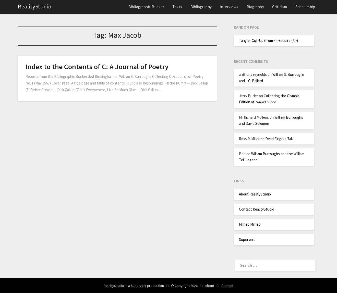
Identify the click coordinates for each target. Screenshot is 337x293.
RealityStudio (35, 6)
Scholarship (305, 6)
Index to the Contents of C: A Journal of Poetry (97, 66)
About (209, 285)
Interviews (229, 6)
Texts (177, 6)
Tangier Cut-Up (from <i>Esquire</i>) (268, 40)
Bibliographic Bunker (146, 6)
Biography (255, 6)
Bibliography (201, 6)
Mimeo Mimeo (250, 224)
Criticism (279, 6)
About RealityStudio (255, 194)
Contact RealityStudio (256, 209)
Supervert (247, 239)
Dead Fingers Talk (279, 138)
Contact (227, 285)
